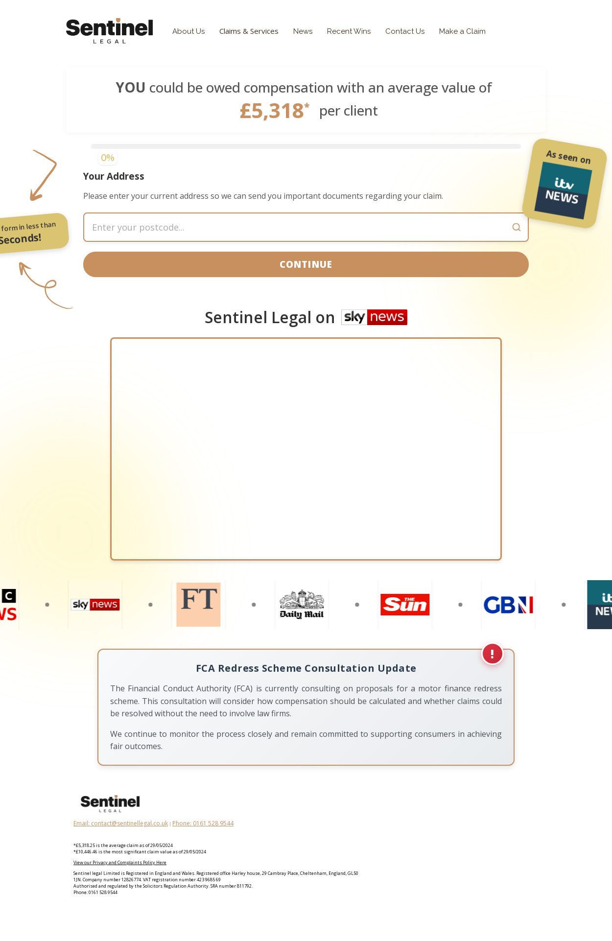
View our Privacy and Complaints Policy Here (119, 884)
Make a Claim (462, 31)
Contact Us (404, 31)
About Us (188, 31)
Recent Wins (349, 31)
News (302, 31)
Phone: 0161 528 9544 (203, 845)
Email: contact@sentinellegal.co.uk (120, 845)
